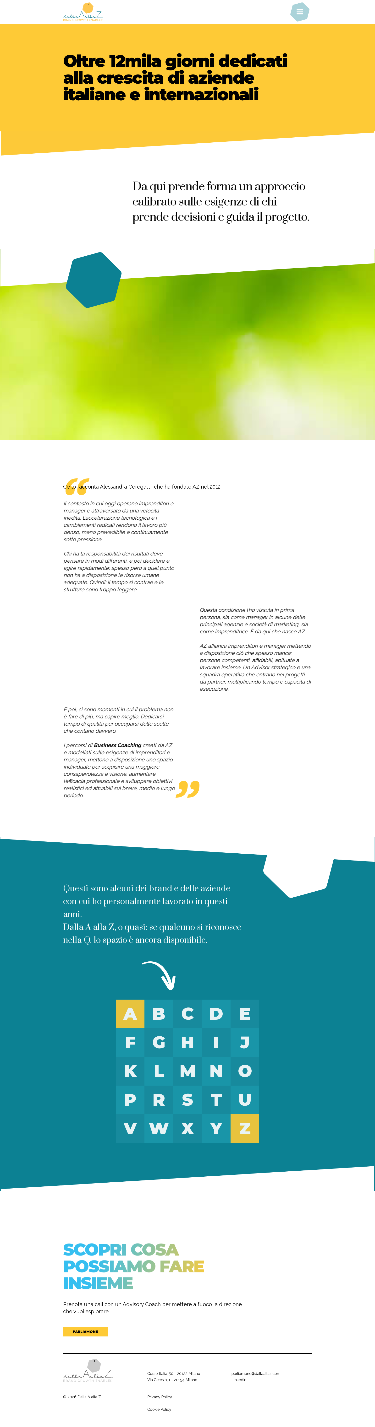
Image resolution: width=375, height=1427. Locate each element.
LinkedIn (239, 1380)
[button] (300, 12)
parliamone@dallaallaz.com (256, 1373)
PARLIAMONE (85, 1332)
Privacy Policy (159, 1397)
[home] (99, 12)
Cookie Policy (159, 1409)
